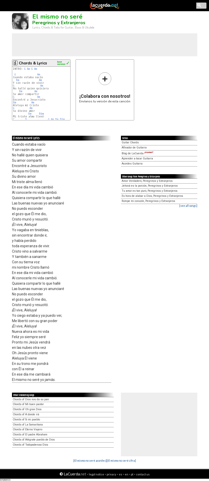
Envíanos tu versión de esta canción (104, 87)
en (126, 474)
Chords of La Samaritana (28, 424)
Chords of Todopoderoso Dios (30, 444)
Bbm (41, 113)
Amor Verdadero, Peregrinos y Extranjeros (147, 181)
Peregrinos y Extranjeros (58, 23)
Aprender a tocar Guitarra (137, 158)
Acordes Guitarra (132, 163)
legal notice (96, 474)
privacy (111, 474)
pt (132, 474)
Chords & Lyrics (33, 63)
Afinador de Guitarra (134, 147)
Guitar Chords (130, 142)
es (120, 474)
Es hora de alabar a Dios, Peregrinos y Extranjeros (152, 196)
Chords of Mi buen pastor (28, 404)
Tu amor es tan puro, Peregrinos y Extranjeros (149, 191)
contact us (143, 474)
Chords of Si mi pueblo (26, 419)
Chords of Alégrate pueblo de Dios (34, 439)
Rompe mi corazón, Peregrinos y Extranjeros (148, 201)
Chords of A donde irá (26, 414)
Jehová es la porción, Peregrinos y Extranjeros (150, 185)
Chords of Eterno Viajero (27, 429)
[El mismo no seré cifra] (121, 460)
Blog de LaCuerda (137, 153)
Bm (17, 80)
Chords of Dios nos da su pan (31, 399)
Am (28, 69)
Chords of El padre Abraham (30, 434)
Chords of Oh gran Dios (27, 409)
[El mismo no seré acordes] (90, 460)
